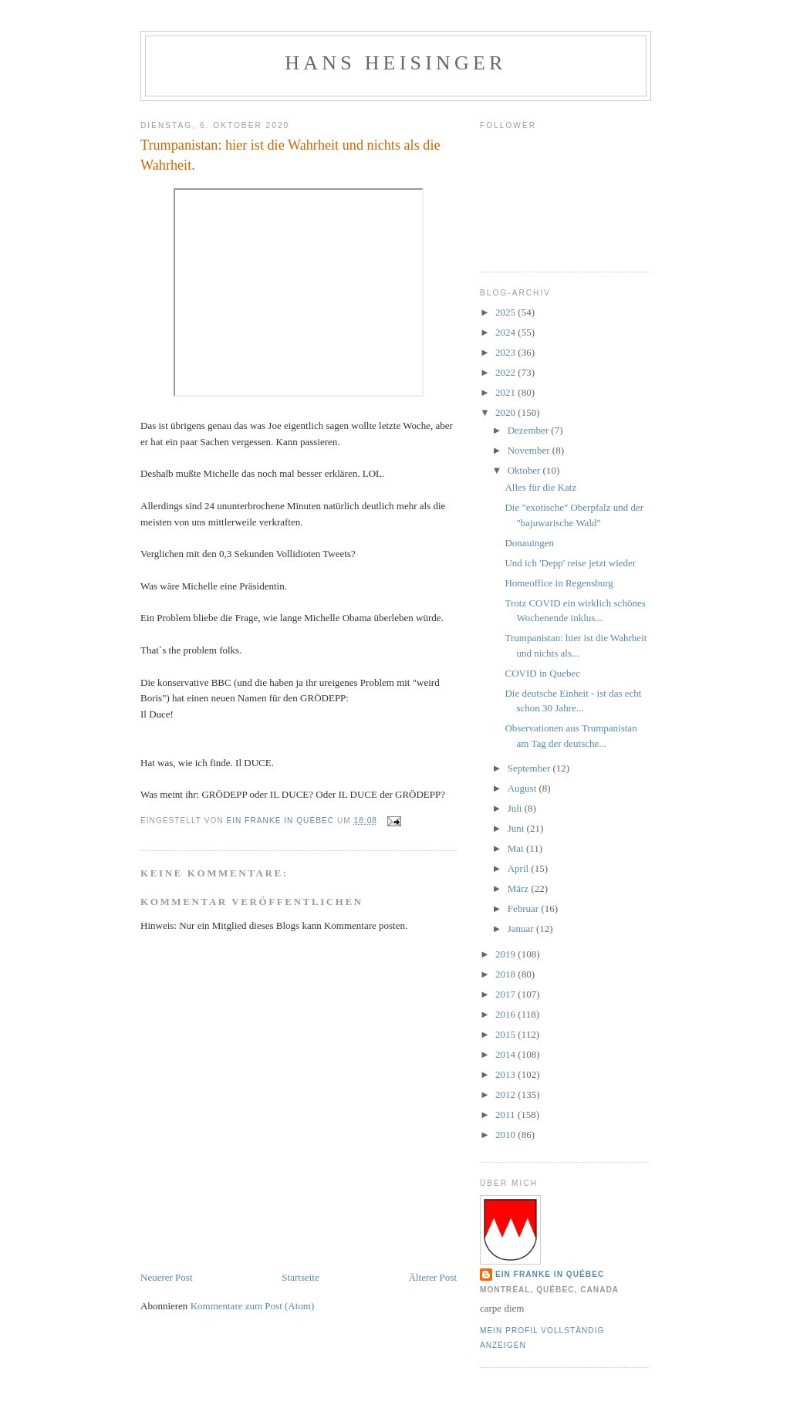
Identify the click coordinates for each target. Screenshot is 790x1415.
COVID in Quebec (542, 673)
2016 (506, 1014)
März (520, 888)
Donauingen (529, 543)
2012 (506, 1094)
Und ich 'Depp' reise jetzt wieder (570, 563)
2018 (506, 974)
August (523, 788)
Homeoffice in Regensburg (559, 583)
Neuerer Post (166, 1277)
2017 (506, 994)
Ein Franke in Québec (549, 1274)
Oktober (525, 470)
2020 (506, 412)
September (530, 768)
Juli (516, 808)
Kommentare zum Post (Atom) (253, 1306)
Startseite (300, 1277)
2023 (506, 352)
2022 (506, 372)
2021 (506, 392)
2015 (506, 1034)
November (530, 450)
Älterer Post (433, 1277)
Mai (517, 848)
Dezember (530, 430)
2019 (506, 954)
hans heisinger (395, 63)
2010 (506, 1134)
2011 (506, 1114)
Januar (522, 928)
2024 (506, 332)
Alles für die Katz (540, 487)
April (520, 868)
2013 (506, 1074)
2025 (506, 312)
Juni (517, 828)
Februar (525, 908)
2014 (506, 1054)
